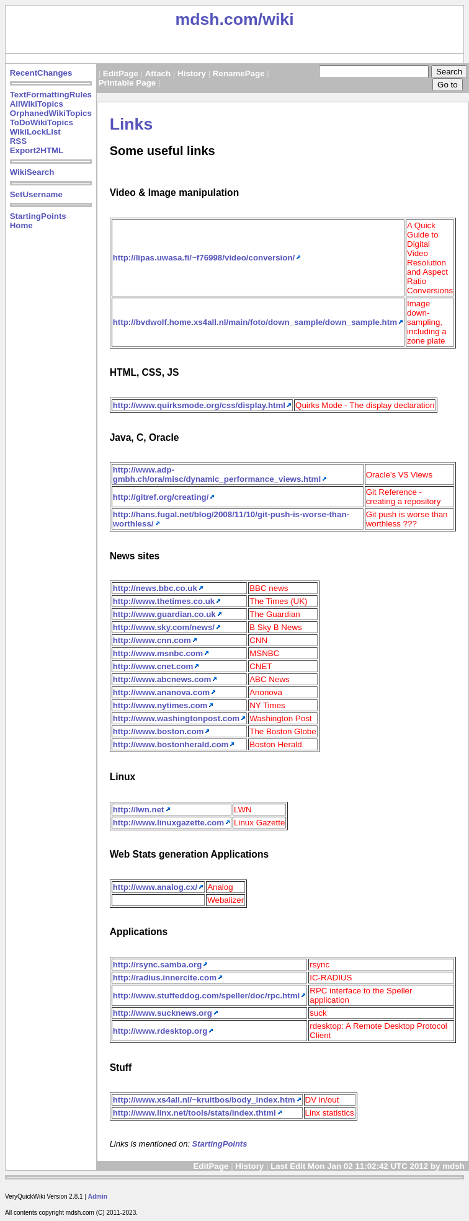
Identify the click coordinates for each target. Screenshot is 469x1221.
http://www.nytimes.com (160, 705)
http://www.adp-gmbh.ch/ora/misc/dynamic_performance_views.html (217, 474)
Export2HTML (37, 150)
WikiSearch (32, 172)
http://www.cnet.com (153, 666)
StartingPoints (38, 216)
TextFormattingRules (51, 94)
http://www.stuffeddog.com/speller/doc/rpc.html (206, 995)
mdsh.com (216, 19)
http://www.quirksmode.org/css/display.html (199, 405)
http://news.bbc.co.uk (155, 588)
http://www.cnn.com (152, 640)
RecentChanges (41, 73)
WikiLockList (35, 131)
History (191, 73)
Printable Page (127, 82)
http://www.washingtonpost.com (176, 718)
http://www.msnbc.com (158, 653)
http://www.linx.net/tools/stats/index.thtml (194, 1112)
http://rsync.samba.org (157, 964)
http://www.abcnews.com (162, 679)
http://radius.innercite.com (165, 977)
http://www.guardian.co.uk (164, 614)
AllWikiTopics (36, 104)
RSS (18, 141)
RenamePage (239, 73)
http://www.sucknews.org (162, 1013)
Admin (97, 1196)
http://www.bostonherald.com (171, 744)
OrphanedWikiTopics (51, 113)
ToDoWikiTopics (41, 122)
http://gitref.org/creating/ (161, 497)
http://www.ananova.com (161, 692)
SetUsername (36, 194)
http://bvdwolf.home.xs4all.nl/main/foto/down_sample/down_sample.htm (255, 322)
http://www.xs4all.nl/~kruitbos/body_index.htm (204, 1099)
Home (21, 225)
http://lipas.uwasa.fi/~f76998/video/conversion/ (204, 257)
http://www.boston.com (158, 731)
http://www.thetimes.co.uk (164, 601)
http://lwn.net (138, 809)
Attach (158, 73)
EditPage (120, 73)
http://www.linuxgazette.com (168, 822)
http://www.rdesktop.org (160, 1031)
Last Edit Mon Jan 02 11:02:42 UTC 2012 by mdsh (368, 1166)
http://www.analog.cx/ (155, 887)
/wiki (276, 19)
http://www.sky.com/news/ (164, 627)
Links (131, 124)
